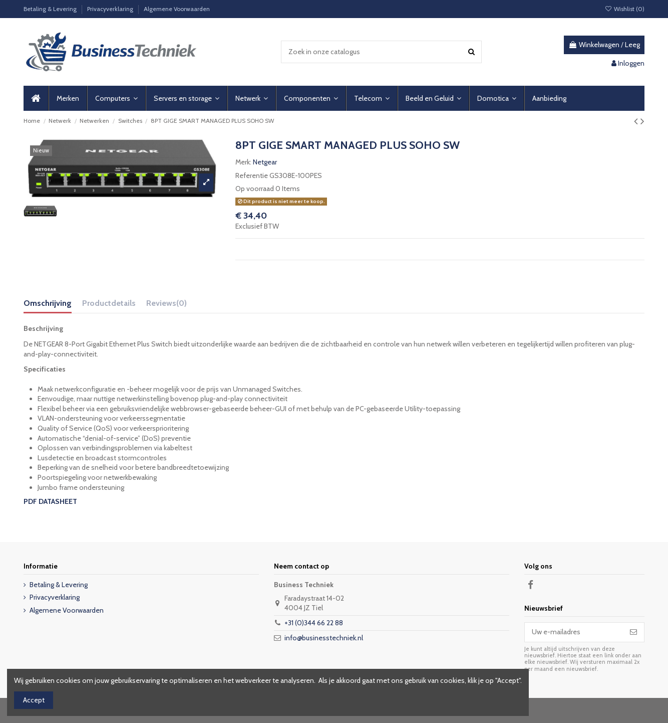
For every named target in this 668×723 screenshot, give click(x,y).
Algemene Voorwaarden (177, 9)
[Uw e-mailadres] (574, 632)
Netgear (265, 161)
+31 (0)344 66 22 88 (313, 622)
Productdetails (109, 303)
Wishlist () (624, 9)
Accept (34, 699)
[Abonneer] (633, 632)
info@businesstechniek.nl (323, 637)
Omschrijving (48, 303)
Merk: (243, 161)
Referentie (251, 175)
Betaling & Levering (51, 9)
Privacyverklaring (111, 9)
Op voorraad (254, 188)
